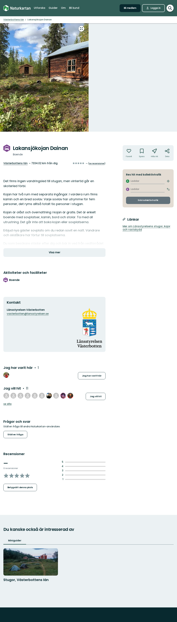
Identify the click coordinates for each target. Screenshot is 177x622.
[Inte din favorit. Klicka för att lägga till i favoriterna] (129, 153)
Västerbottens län (15, 163)
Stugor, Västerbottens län (26, 579)
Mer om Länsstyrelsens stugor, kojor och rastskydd (146, 228)
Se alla (7, 404)
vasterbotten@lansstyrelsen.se (28, 313)
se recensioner (97, 163)
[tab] (14, 541)
